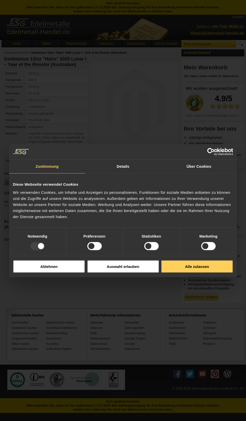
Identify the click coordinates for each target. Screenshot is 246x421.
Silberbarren (177, 333)
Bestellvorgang (135, 333)
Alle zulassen (197, 266)
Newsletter (132, 322)
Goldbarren (176, 322)
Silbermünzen (178, 338)
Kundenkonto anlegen (201, 297)
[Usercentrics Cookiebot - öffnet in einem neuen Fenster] (211, 152)
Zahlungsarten (134, 328)
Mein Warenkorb (206, 67)
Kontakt (130, 344)
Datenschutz (98, 344)
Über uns (96, 328)
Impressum (132, 349)
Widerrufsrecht (100, 338)
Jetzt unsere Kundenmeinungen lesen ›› (213, 115)
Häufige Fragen (135, 338)
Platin (172, 344)
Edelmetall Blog (56, 333)
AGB (93, 333)
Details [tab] (123, 166)
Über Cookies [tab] (199, 166)
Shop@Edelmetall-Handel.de (217, 33)
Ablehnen (48, 266)
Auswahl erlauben (123, 266)
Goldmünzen (177, 328)
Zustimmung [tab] (47, 166)
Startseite (96, 322)
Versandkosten (100, 349)
